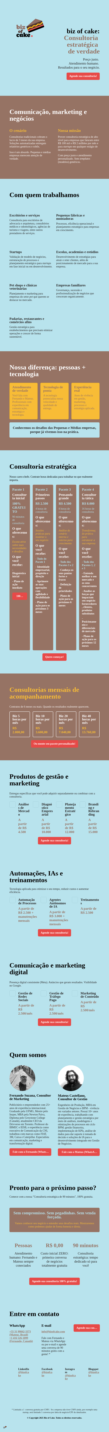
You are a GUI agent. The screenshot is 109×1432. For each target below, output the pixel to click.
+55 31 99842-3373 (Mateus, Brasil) (20, 1338)
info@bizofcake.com (53, 1336)
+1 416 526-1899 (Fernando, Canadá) (21, 1345)
